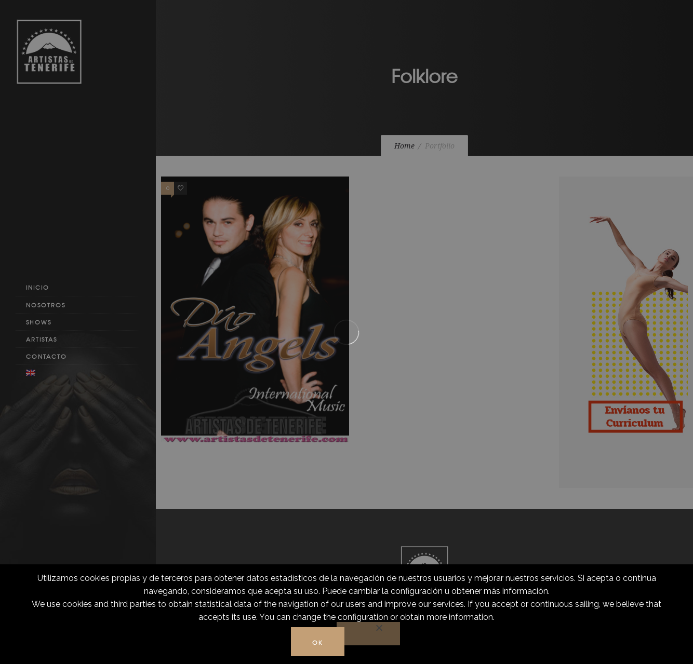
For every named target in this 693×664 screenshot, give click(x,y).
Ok (317, 642)
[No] (368, 633)
